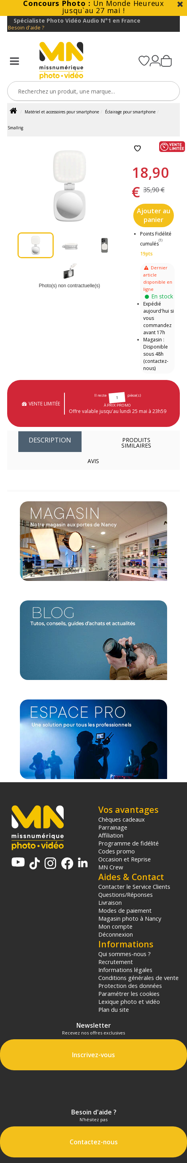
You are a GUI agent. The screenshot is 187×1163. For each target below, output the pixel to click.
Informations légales (125, 970)
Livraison (110, 902)
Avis (93, 461)
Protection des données (130, 986)
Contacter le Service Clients (134, 886)
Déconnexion (115, 934)
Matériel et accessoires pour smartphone (62, 112)
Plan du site (113, 1009)
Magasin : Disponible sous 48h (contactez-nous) (155, 354)
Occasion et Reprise (124, 859)
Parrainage (112, 827)
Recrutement (115, 962)
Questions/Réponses (125, 894)
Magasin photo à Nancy (129, 918)
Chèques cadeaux (121, 819)
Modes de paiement (125, 910)
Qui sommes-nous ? (124, 954)
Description (50, 439)
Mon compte (115, 926)
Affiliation (110, 835)
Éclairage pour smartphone (130, 112)
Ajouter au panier (153, 215)
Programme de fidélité (128, 843)
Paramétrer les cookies (129, 993)
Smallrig (15, 128)
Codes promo (116, 851)
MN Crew (110, 867)
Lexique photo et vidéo (129, 1001)
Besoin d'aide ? (26, 27)
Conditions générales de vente (138, 978)
